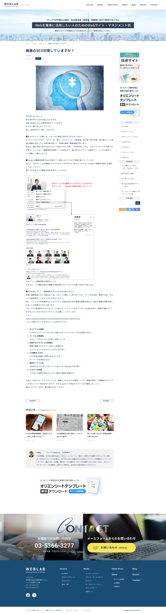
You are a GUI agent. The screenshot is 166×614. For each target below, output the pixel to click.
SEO (38, 58)
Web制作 (65, 574)
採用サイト (89, 591)
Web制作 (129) (126, 142)
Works (86, 569)
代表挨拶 (117, 586)
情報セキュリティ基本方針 (54, 610)
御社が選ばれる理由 (128, 173)
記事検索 (129, 198)
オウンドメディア (91, 588)
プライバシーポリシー (72, 610)
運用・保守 (65, 584)
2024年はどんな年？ (128, 178)
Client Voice (117, 569)
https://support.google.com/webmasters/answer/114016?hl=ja (53, 318)
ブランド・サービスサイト (94, 577)
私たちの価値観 (119, 579)
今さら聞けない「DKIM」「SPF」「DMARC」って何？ (130, 167)
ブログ (34, 43)
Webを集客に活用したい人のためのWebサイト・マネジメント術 (83, 25)
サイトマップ (87, 610)
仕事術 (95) (125, 157)
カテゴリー (129, 122)
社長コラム (42, 43)
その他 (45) (125, 147)
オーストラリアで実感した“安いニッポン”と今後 (131, 192)
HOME (28, 43)
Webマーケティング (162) (130, 137)
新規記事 (129, 161)
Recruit (135, 574)
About (114, 574)
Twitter (129, 209)
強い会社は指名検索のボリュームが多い (130, 185)
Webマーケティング (68, 577)
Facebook (136, 209)
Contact (136, 580)
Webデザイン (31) (127, 131)
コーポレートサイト (92, 574)
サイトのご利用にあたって (34, 610)
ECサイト (89, 581)
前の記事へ (33, 400)
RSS (122, 209)
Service (63, 569)
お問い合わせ (115, 547)
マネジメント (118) (128, 152)
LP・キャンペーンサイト (94, 584)
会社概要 (117, 583)
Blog (134, 569)
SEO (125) (125, 126)
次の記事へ (106, 400)
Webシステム (66, 581)
